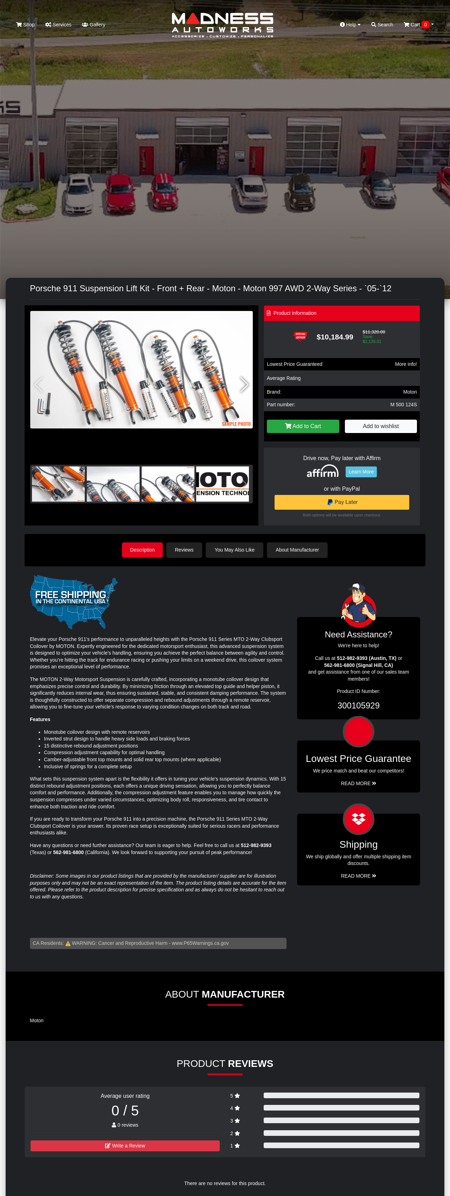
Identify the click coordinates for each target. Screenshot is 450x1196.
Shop (25, 24)
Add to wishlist (381, 426)
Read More (359, 783)
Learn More (361, 472)
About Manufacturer (298, 550)
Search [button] (382, 24)
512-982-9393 (256, 845)
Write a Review (125, 1145)
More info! (406, 364)
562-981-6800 (68, 852)
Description (142, 550)
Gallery (93, 24)
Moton (410, 392)
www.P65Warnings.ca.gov (200, 943)
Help (350, 24)
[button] (244, 385)
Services (58, 24)
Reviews (185, 550)
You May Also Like (236, 550)
